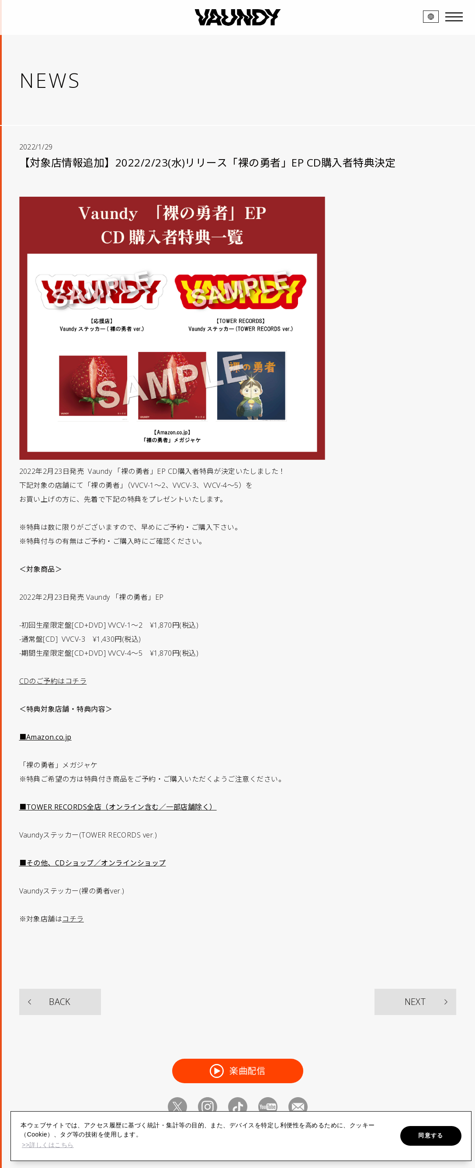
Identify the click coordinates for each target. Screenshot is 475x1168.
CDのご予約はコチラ (53, 681)
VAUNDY (237, 17)
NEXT (415, 1002)
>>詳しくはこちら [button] (48, 1144)
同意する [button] (430, 1135)
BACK (60, 1002)
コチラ (72, 919)
